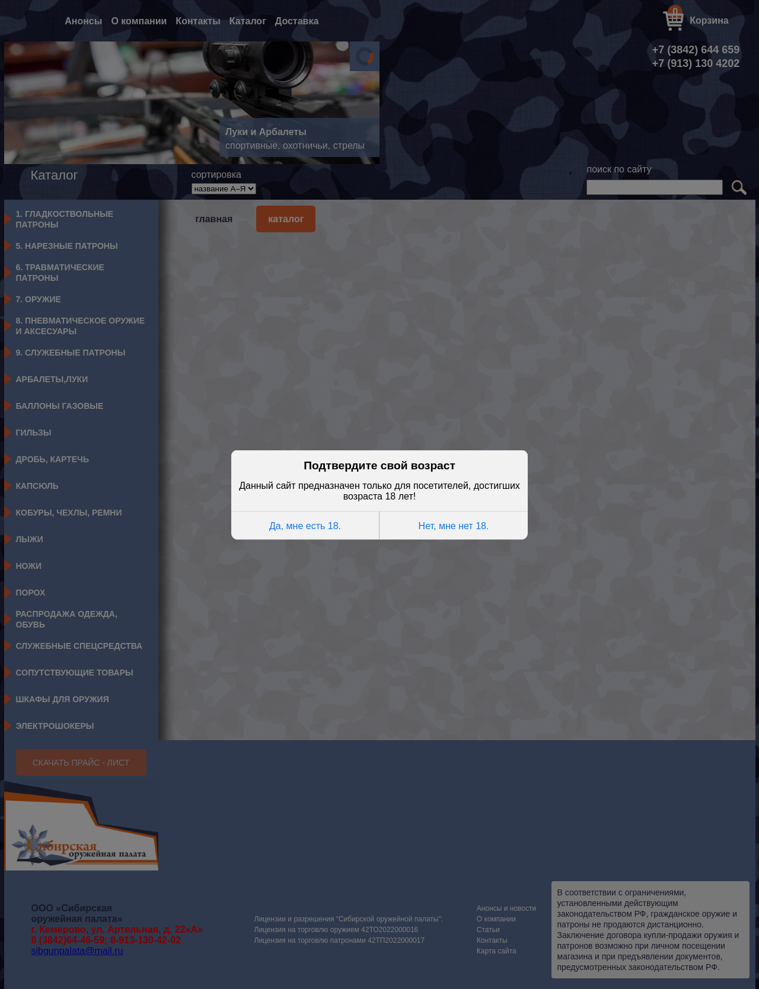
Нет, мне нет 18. (454, 525)
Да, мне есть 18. (305, 525)
